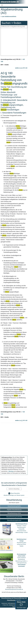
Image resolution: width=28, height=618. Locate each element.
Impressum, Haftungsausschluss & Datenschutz (14, 603)
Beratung (11, 471)
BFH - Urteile (5, 65)
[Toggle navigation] (2, 5)
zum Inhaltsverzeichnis (9, 16)
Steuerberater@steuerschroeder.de (14, 589)
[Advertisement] (13, 42)
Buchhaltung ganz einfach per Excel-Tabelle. (21, 544)
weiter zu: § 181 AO (21, 68)
